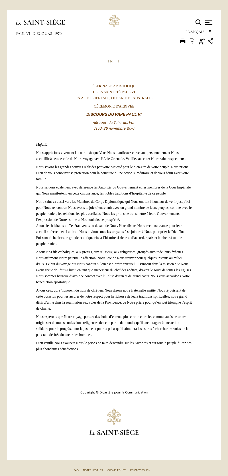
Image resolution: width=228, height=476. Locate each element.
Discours (43, 33)
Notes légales (93, 470)
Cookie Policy (116, 470)
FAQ (76, 470)
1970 (58, 33)
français (195, 32)
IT (118, 61)
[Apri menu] (208, 22)
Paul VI (23, 33)
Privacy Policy (140, 470)
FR (110, 61)
